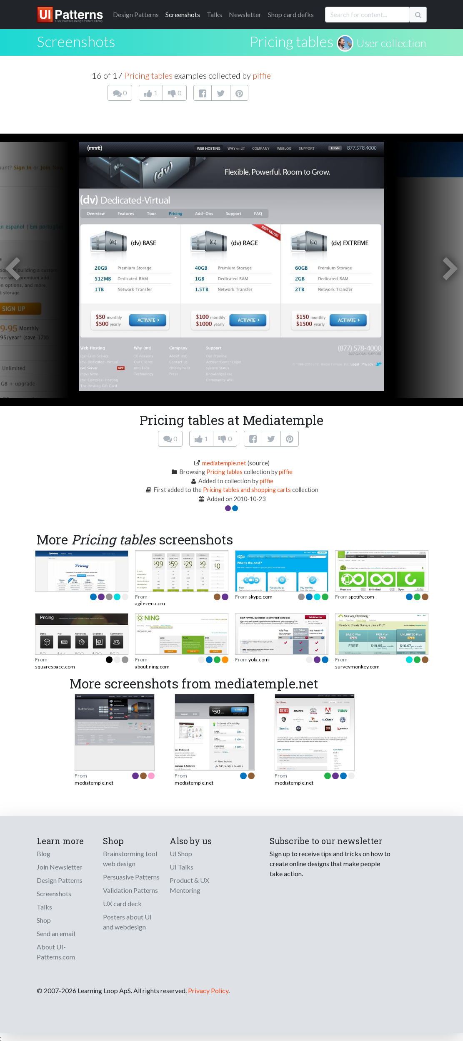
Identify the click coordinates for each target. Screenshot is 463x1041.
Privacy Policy (208, 990)
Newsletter (245, 14)
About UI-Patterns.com (56, 952)
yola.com (258, 659)
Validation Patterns (130, 890)
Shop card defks (291, 14)
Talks (214, 14)
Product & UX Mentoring (189, 885)
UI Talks (181, 867)
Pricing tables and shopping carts (247, 489)
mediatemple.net (224, 463)
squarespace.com (55, 666)
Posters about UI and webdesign (127, 922)
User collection (391, 43)
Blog (43, 853)
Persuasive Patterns (131, 877)
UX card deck (122, 903)
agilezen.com (150, 603)
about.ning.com (152, 666)
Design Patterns (60, 880)
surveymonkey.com (357, 666)
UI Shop (181, 853)
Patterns (136, 14)
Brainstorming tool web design (130, 858)
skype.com (260, 597)
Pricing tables (292, 41)
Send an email (56, 933)
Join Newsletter (59, 867)
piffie (262, 75)
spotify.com (361, 597)
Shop (44, 920)
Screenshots (182, 14)
